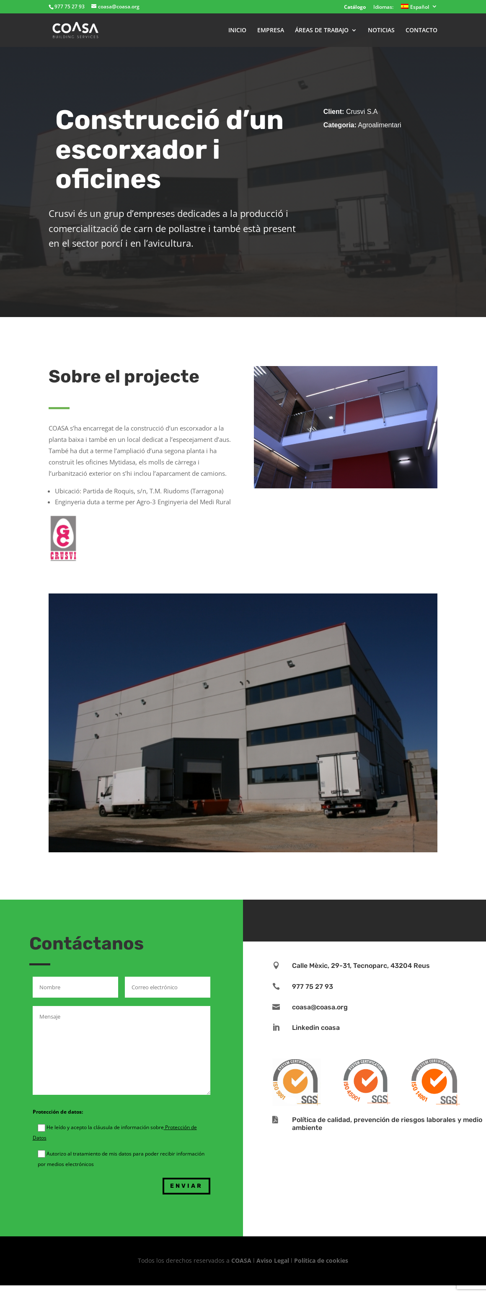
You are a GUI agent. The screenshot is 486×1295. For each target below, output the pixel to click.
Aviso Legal (272, 1260)
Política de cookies (321, 1260)
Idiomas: (383, 7)
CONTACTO (421, 30)
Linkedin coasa (316, 1028)
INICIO (237, 30)
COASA (242, 1260)
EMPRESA (270, 30)
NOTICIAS (381, 30)
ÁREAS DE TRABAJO (322, 30)
